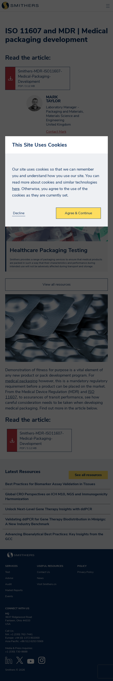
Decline (18, 213)
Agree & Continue (78, 213)
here (15, 188)
